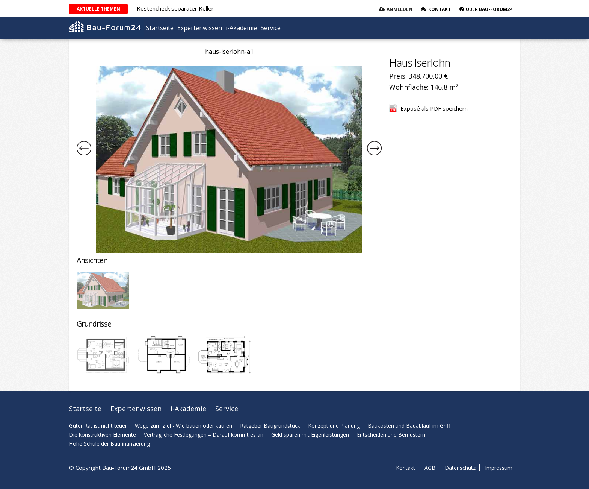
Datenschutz (460, 467)
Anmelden (399, 9)
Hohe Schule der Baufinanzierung (109, 443)
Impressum (498, 467)
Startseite (160, 28)
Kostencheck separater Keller (175, 8)
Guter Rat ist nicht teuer (98, 425)
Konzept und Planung (334, 425)
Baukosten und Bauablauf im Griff (409, 425)
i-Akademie (241, 28)
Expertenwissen (199, 28)
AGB (429, 467)
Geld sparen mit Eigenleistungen (310, 434)
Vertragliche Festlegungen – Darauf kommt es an (203, 434)
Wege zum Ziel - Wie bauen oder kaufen (183, 425)
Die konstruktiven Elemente (102, 434)
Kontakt (405, 467)
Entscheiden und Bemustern (391, 434)
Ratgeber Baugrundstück (270, 425)
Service (271, 28)
